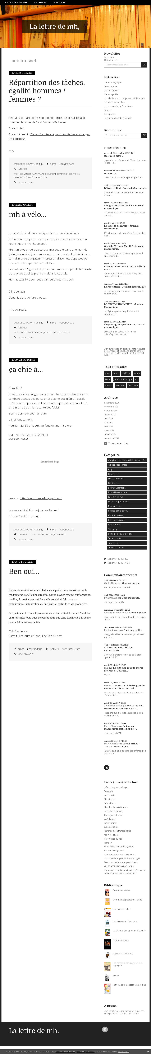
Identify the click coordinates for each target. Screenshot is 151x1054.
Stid (106, 647)
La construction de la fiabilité (118, 118)
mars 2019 (109, 430)
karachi (40, 534)
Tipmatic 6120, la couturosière (118, 649)
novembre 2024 (111, 406)
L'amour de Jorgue (113, 82)
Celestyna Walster (114, 612)
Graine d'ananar (111, 90)
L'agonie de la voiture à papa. (27, 297)
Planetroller (109, 799)
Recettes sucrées (116, 520)
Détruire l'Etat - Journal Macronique (125, 188)
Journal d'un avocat (113, 811)
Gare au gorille (111, 94)
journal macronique (123, 379)
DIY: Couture (114, 483)
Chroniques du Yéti (113, 838)
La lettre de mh (115, 497)
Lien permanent (23, 182)
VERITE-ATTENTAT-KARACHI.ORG (119, 866)
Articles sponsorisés (117, 464)
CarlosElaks (110, 583)
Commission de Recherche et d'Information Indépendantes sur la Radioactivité (125, 871)
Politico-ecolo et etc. (118, 510)
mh (41, 332)
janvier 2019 (109, 434)
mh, (106, 668)
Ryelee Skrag (111, 630)
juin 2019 (108, 418)
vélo (28, 332)
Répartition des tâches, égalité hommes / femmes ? (47, 91)
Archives (40, 2)
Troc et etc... (114, 543)
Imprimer (20, 169)
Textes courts (114, 538)
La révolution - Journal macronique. (125, 286)
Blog (110, 469)
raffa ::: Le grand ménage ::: (116, 787)
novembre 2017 (111, 438)
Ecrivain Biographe (117, 487)
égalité (29, 177)
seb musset (25, 174)
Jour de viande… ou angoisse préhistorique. (124, 98)
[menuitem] (18, 2)
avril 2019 (108, 426)
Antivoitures (109, 803)
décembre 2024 (111, 402)
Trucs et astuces (116, 547)
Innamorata (109, 795)
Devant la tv (113, 474)
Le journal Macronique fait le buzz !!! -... (123, 707)
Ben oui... (24, 572)
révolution (120, 385)
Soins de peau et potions (120, 533)
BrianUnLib (110, 597)
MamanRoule (114, 506)
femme (45, 177)
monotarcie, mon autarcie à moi (119, 854)
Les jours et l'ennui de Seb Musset (40, 636)
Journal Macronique (117, 492)
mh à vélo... (27, 215)
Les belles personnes (118, 501)
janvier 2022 (109, 414)
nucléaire (126, 373)
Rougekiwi (108, 791)
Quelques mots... (113, 156)
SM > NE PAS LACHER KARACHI (28, 435)
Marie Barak (111, 726)
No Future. (110, 173)
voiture (36, 332)
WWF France (110, 819)
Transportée (110, 114)
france (116, 373)
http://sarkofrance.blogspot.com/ (41, 498)
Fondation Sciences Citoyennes (119, 846)
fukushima (133, 385)
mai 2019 (108, 422)
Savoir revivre (110, 823)
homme (37, 177)
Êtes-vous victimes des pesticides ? (121, 862)
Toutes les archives (118, 443)
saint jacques (51, 332)
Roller (107, 379)
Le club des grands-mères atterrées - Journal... (123, 669)
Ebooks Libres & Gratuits (116, 807)
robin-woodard (111, 834)
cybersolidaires (111, 826)
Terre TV (108, 842)
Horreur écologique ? (114, 850)
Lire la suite (133, 1013)
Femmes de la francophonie (117, 830)
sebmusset (21, 438)
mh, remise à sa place (114, 102)
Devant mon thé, (34, 164)
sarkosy (49, 534)
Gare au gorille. (131, 583)
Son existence (110, 86)
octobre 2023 (110, 410)
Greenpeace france (113, 815)
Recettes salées (115, 515)
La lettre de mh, (16, 2)
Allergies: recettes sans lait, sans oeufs (126, 460)
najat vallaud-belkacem (44, 174)
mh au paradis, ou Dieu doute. (118, 106)
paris (22, 332)
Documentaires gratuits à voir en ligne (122, 858)
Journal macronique (115, 705)
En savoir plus (123, 1051)
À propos (59, 2)
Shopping (112, 529)
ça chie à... (26, 370)
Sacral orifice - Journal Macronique (122, 745)
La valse (108, 110)
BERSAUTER (111, 685)
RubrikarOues (114, 524)
